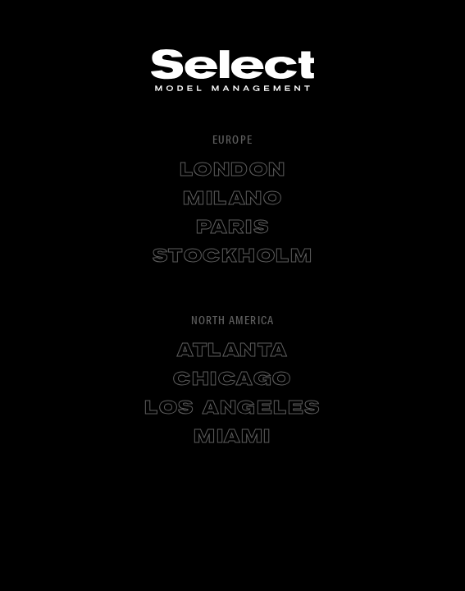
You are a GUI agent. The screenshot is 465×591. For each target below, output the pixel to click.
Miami (232, 437)
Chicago (232, 380)
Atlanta (232, 351)
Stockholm (233, 257)
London (233, 171)
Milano (232, 199)
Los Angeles (232, 409)
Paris (233, 228)
